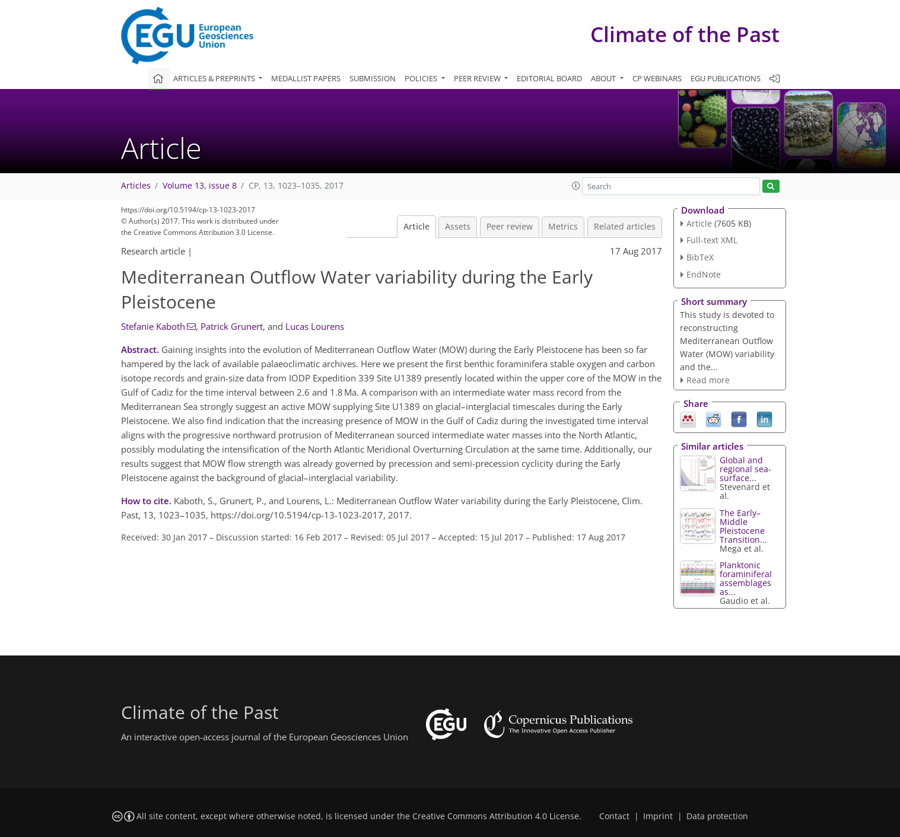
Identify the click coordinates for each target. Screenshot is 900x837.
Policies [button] (422, 78)
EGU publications (726, 78)
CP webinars (657, 78)
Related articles (625, 226)
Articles (136, 185)
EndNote (703, 274)
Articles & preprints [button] (215, 78)
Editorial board (549, 78)
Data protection (717, 816)
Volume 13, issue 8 (200, 185)
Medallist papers (306, 78)
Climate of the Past (685, 34)
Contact (614, 816)
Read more (708, 380)
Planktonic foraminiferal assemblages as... (746, 578)
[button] (576, 185)
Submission (372, 78)
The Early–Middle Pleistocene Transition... (743, 526)
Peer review (509, 226)
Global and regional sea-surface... (745, 468)
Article (416, 226)
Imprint (658, 816)
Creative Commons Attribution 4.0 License (495, 816)
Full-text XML (711, 240)
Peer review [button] (478, 78)
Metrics (563, 226)
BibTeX (700, 257)
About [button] (604, 78)
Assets (457, 226)
